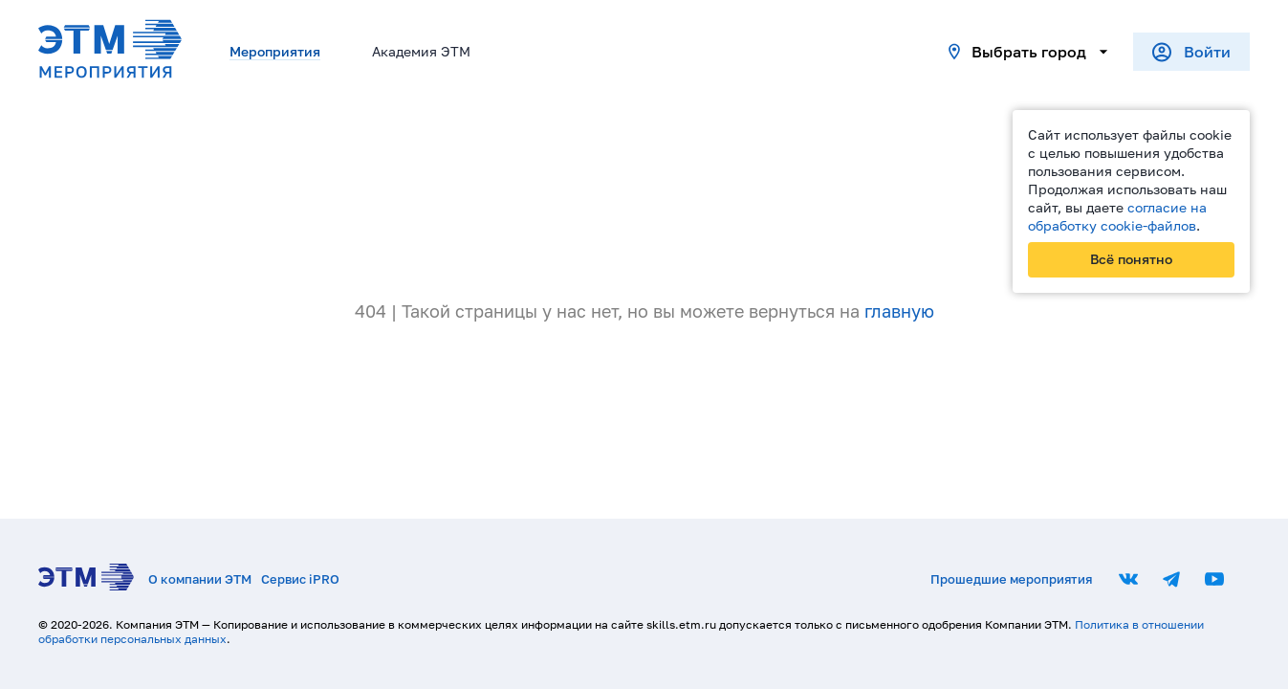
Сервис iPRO (300, 579)
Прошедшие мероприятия (1011, 579)
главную (899, 311)
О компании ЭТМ (199, 579)
